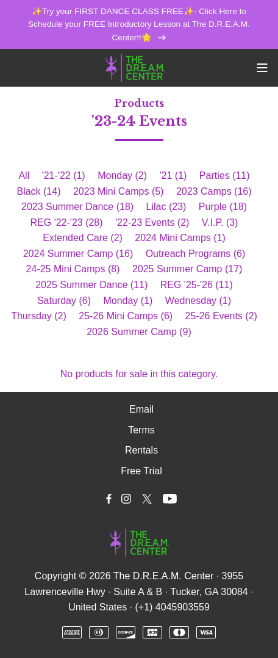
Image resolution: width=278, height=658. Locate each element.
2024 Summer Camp (78, 253)
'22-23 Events (152, 222)
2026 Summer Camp (139, 332)
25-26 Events (221, 316)
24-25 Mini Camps (73, 269)
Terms (141, 430)
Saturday (64, 300)
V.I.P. (220, 222)
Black (38, 191)
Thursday (38, 316)
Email (141, 409)
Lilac (166, 206)
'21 (173, 175)
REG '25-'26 (196, 285)
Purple (223, 206)
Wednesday (198, 300)
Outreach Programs (196, 253)
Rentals (141, 450)
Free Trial (141, 471)
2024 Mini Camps (180, 238)
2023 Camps (214, 191)
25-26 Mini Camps (126, 316)
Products (139, 103)
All (23, 175)
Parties (224, 175)
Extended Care (83, 238)
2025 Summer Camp (187, 269)
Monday (122, 175)
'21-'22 (63, 175)
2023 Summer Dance (77, 206)
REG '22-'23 (66, 222)
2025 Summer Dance (91, 285)
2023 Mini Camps (118, 191)
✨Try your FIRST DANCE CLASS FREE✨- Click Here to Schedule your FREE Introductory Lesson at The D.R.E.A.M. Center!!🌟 (139, 25)
